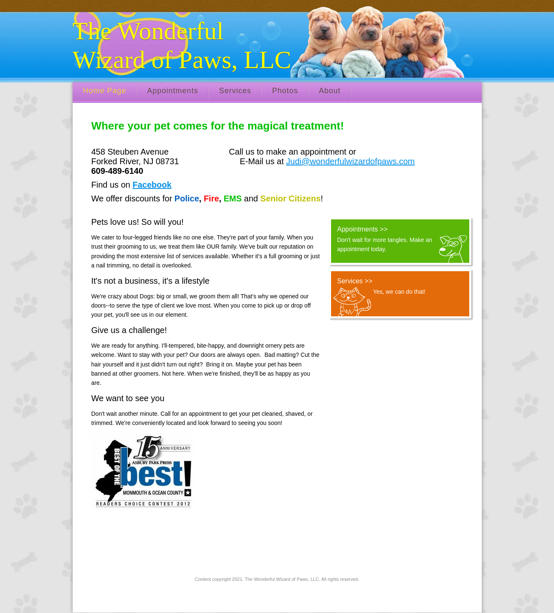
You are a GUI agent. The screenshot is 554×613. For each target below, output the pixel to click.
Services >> (354, 281)
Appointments (172, 90)
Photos (285, 90)
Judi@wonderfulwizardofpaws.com (350, 161)
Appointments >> (362, 229)
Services (235, 90)
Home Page (104, 90)
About (330, 90)
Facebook (151, 184)
